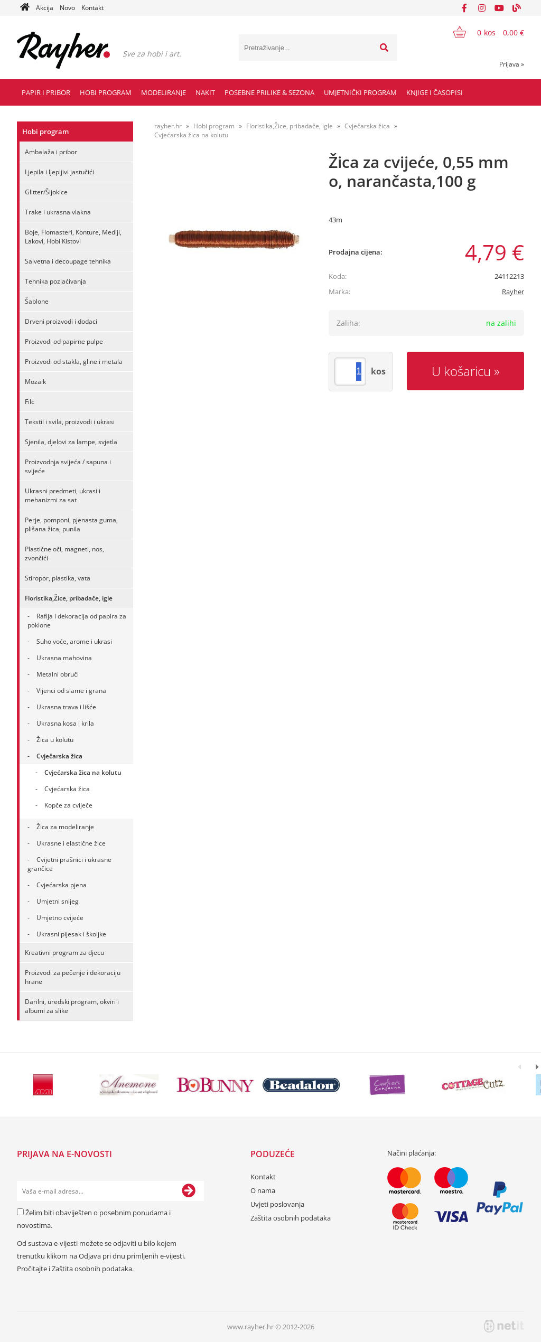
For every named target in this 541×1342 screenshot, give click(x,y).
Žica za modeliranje (65, 826)
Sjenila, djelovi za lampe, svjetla (71, 441)
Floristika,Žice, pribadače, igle (69, 598)
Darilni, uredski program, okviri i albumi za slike (72, 1006)
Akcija (44, 7)
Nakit (205, 92)
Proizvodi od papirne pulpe (64, 341)
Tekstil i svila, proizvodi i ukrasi (70, 421)
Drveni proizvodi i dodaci (61, 321)
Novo (67, 7)
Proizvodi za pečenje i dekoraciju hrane (72, 977)
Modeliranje (163, 92)
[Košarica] (482, 32)
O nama (262, 1190)
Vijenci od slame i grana (71, 690)
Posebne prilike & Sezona (269, 92)
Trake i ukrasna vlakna (58, 212)
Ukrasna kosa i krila (65, 723)
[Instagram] (481, 8)
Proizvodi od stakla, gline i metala (74, 361)
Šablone (37, 301)
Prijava (511, 64)
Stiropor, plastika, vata (57, 578)
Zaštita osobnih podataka (92, 1268)
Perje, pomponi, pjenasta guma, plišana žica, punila (71, 524)
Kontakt (92, 7)
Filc (29, 401)
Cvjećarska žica (67, 788)
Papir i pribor (46, 92)
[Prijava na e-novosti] (189, 1191)
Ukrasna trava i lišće (66, 706)
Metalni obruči (57, 674)
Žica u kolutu (54, 739)
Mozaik (35, 381)
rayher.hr (168, 125)
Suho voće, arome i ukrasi (74, 641)
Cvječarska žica (59, 756)
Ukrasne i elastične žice (71, 843)
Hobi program (106, 92)
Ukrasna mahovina (64, 657)
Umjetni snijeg (57, 901)
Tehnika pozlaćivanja (55, 281)
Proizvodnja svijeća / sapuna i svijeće (68, 466)
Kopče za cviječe (68, 805)
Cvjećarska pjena (61, 884)
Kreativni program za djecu (64, 952)
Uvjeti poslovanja (277, 1204)
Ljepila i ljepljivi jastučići (59, 171)
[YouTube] (499, 8)
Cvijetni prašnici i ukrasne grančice (69, 864)
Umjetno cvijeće (59, 917)
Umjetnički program (360, 92)
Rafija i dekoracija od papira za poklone (76, 621)
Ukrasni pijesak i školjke (71, 934)
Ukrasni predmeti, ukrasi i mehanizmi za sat (62, 495)
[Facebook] (464, 8)
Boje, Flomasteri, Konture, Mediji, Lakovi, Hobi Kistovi (73, 237)
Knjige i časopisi (434, 92)
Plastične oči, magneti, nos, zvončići (64, 553)
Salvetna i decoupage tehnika (68, 261)
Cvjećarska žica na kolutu (83, 772)
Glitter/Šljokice (46, 191)
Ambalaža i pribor (51, 151)
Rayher (513, 291)
